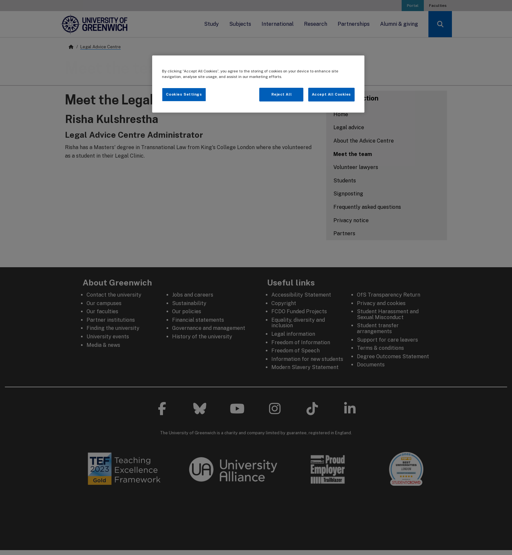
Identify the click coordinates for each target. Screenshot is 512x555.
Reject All (281, 94)
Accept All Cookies (331, 94)
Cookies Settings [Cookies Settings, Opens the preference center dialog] (184, 94)
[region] (258, 84)
